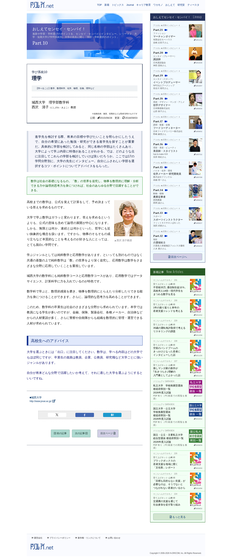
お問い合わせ (112, 538)
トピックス (118, 4)
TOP (99, 4)
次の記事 (81, 433)
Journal (130, 4)
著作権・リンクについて (88, 538)
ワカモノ (158, 4)
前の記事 (60, 433)
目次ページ (107, 433)
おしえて (170, 4)
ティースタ (193, 4)
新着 (106, 4)
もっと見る (178, 516)
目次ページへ (177, 256)
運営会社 (37, 538)
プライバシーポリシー (58, 538)
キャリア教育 (143, 4)
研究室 (181, 4)
